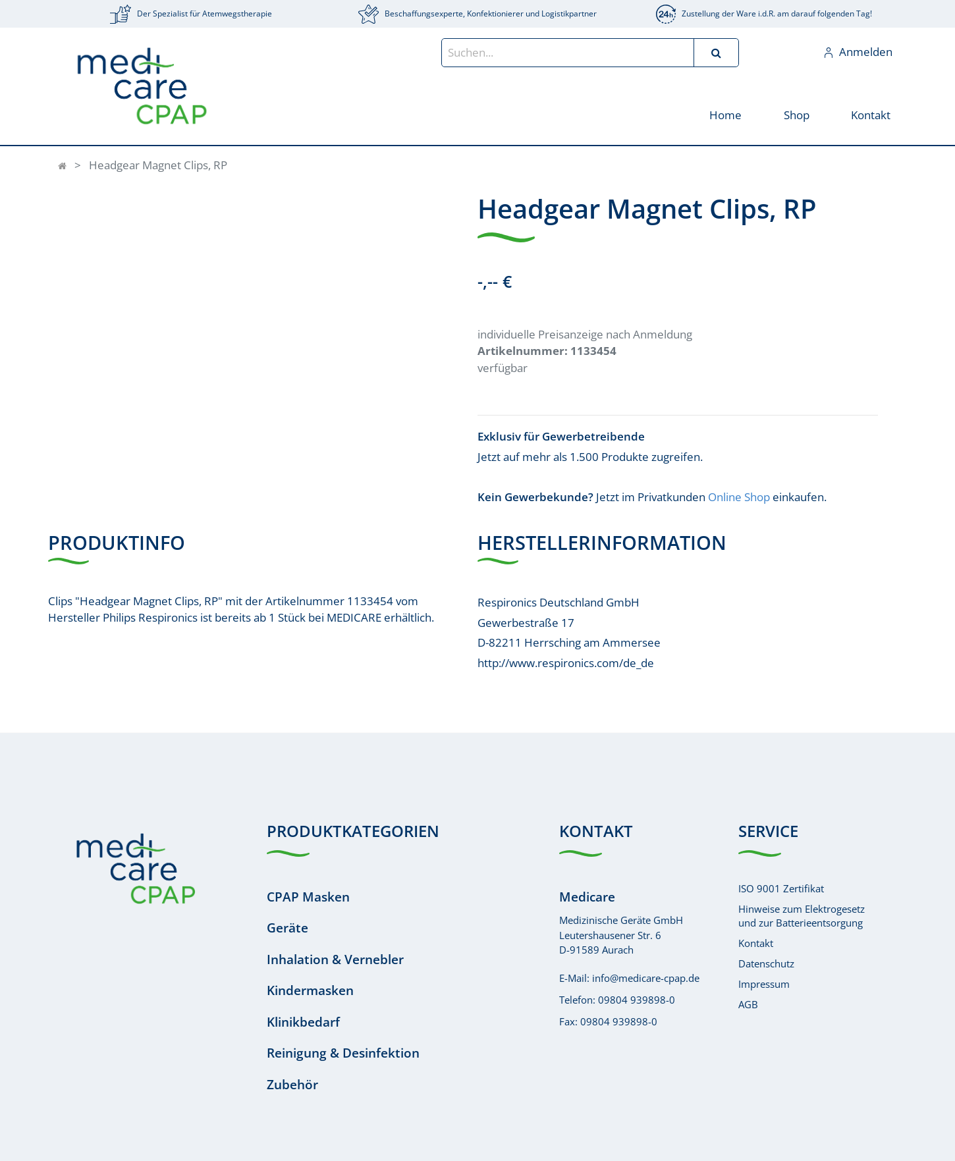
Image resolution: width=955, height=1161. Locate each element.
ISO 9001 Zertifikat (781, 888)
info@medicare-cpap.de (645, 978)
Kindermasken (310, 990)
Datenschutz (766, 963)
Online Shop (739, 496)
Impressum (764, 983)
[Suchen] (716, 53)
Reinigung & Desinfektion (343, 1053)
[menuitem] (725, 114)
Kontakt (755, 943)
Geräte (287, 927)
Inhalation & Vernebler (335, 959)
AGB (748, 1004)
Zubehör (292, 1084)
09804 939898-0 (636, 999)
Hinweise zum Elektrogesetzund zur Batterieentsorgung (801, 915)
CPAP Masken (308, 896)
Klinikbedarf (303, 1022)
